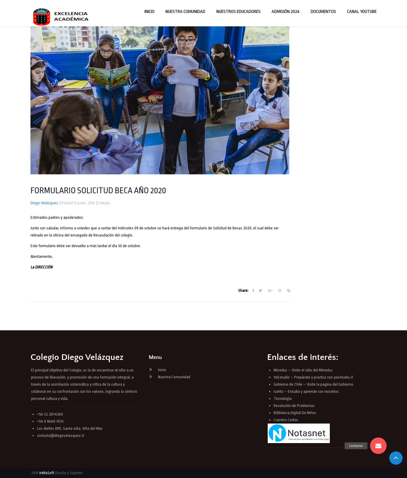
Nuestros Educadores (238, 11)
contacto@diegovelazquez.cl (60, 435)
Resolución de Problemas (295, 405)
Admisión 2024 (285, 11)
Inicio (149, 11)
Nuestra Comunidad (185, 11)
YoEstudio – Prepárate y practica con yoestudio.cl (313, 377)
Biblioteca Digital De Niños (295, 413)
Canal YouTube (362, 11)
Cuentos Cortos (286, 420)
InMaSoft (46, 473)
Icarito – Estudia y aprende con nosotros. (307, 391)
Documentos (323, 11)
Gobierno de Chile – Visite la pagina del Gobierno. (314, 384)
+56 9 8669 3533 (50, 421)
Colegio (104, 203)
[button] (378, 445)
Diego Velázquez (44, 203)
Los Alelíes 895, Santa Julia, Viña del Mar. (70, 428)
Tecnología (283, 398)
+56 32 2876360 (50, 414)
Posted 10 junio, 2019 (78, 203)
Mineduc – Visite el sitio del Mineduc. (303, 370)
